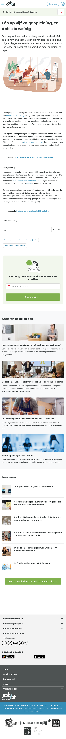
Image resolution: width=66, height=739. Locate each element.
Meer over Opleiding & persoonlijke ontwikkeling (31, 581)
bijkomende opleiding (15, 115)
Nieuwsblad (9, 705)
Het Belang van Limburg (35, 708)
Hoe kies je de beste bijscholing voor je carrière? (34, 157)
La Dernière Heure (54, 708)
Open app (53, 4)
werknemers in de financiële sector (27, 180)
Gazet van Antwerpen (13, 708)
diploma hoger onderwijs (33, 142)
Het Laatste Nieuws (25, 705)
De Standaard (41, 705)
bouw (28, 183)
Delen (57, 229)
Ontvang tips (31, 297)
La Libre (29, 711)
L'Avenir (38, 711)
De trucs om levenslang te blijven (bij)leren (34, 211)
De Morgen (54, 705)
